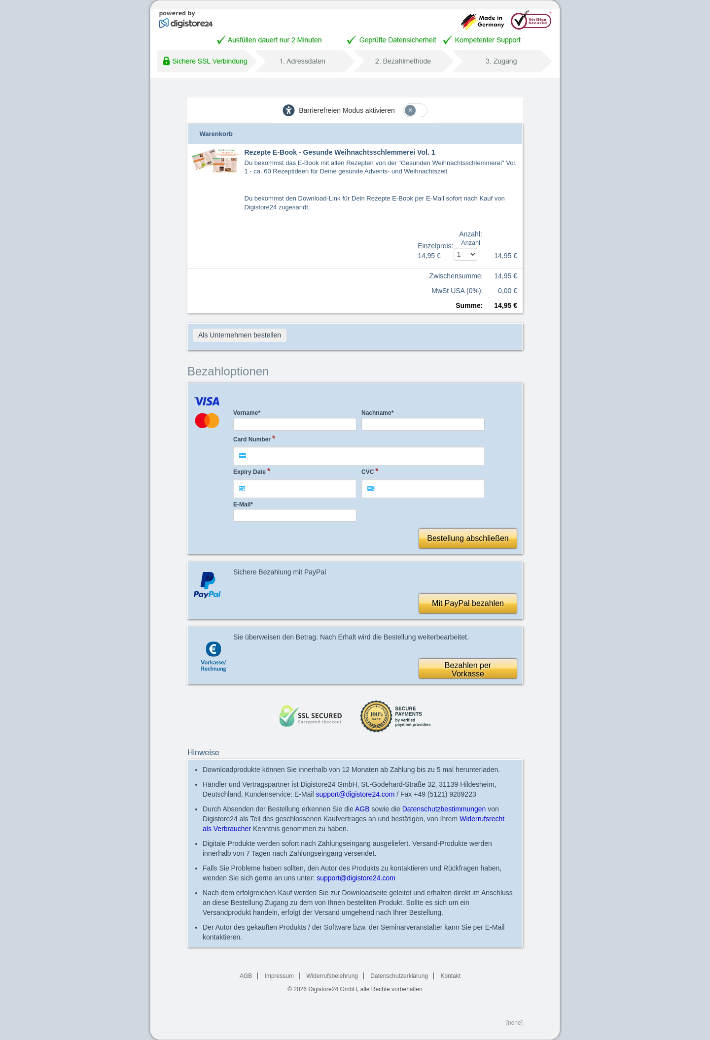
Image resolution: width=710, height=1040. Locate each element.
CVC (367, 472)
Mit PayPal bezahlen (468, 603)
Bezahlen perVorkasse (468, 669)
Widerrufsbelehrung (332, 976)
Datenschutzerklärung (399, 976)
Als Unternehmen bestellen (239, 335)
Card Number (252, 439)
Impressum (279, 976)
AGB (362, 809)
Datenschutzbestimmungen (444, 809)
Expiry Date (249, 472)
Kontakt (450, 976)
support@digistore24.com (355, 794)
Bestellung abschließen (467, 538)
